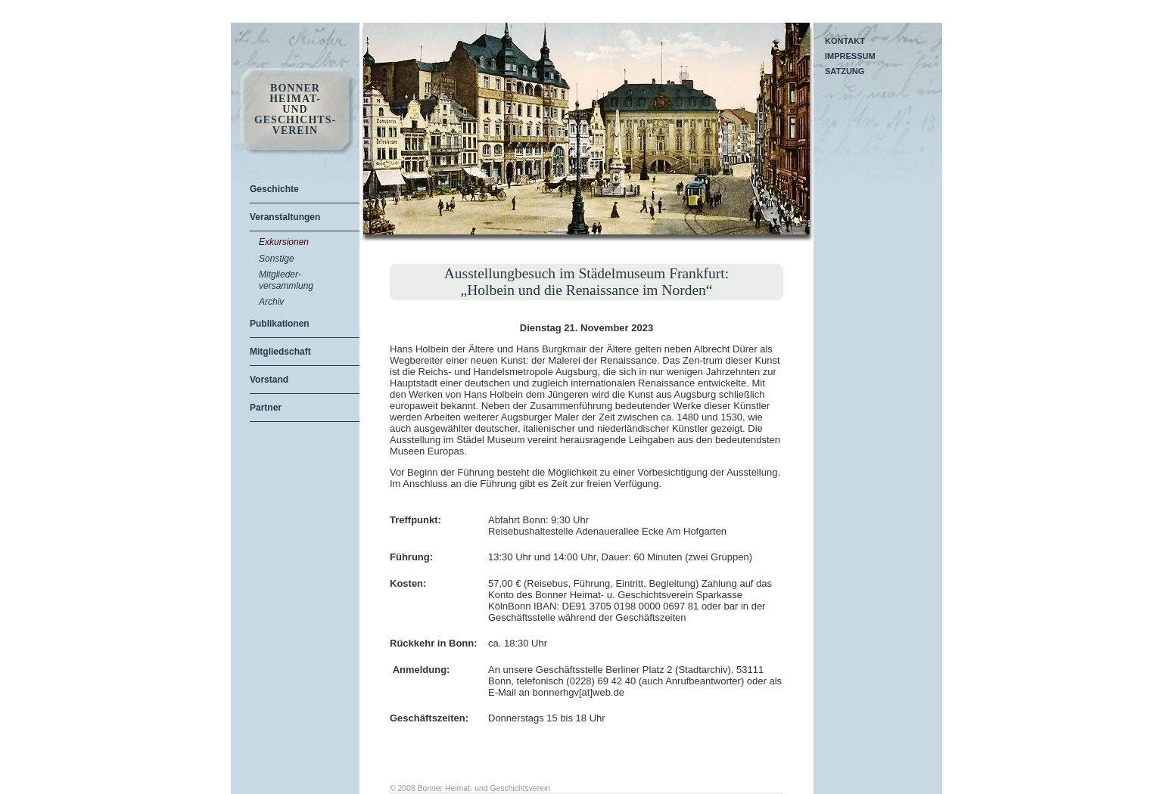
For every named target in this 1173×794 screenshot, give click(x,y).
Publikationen (280, 323)
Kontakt (845, 40)
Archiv (271, 301)
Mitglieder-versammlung (286, 279)
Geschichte (274, 189)
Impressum (850, 55)
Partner (266, 407)
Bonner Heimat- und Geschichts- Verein (295, 109)
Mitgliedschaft (280, 351)
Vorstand (269, 379)
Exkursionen (284, 242)
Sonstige (276, 258)
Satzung (844, 71)
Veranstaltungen (285, 217)
